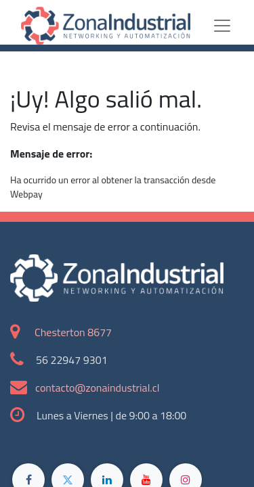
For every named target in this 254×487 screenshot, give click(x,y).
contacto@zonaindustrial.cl (97, 387)
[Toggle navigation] (232, 25)
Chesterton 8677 (73, 332)
